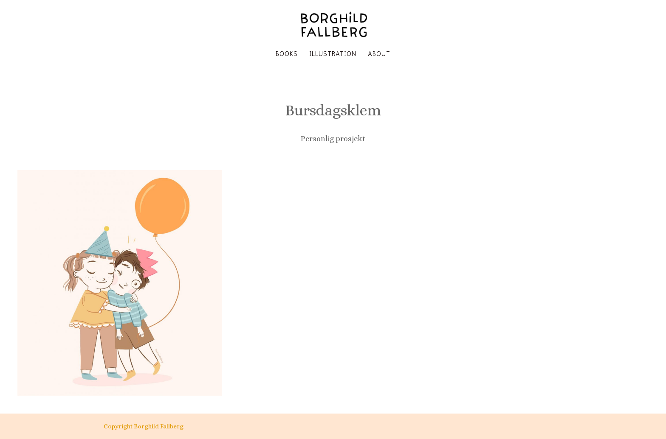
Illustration (332, 54)
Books (287, 54)
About (379, 54)
